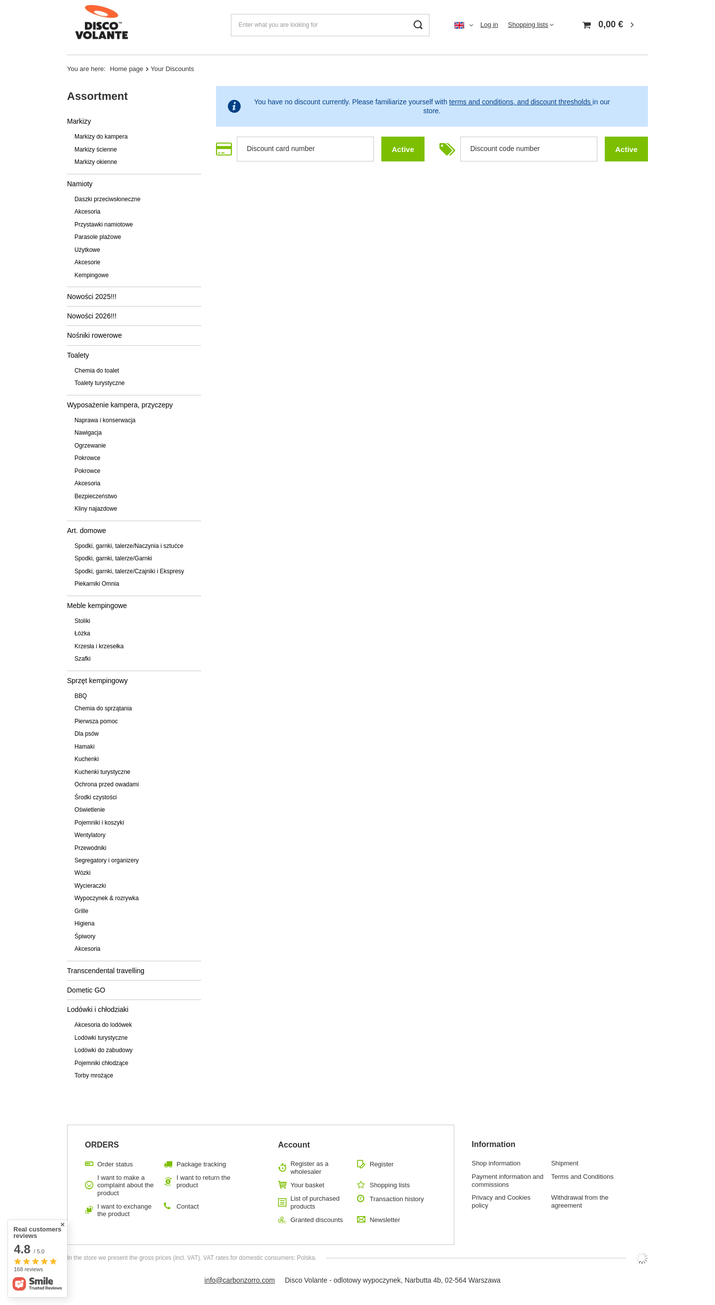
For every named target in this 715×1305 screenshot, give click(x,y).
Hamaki (84, 746)
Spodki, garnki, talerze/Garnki (113, 558)
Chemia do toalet (96, 370)
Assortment (97, 96)
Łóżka (82, 633)
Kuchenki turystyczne (102, 771)
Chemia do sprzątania (103, 708)
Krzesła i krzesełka (99, 646)
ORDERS (102, 1145)
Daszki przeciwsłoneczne (107, 199)
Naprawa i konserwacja (105, 420)
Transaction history (396, 1199)
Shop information (496, 1163)
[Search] (418, 25)
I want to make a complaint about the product (125, 1185)
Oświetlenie (89, 809)
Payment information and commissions (508, 1180)
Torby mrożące (93, 1075)
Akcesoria (87, 211)
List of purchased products (315, 1202)
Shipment (564, 1163)
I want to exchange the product (124, 1210)
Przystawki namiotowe (103, 224)
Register (381, 1164)
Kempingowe (91, 275)
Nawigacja (88, 432)
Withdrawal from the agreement (580, 1201)
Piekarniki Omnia (96, 583)
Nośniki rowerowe (94, 335)
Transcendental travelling (105, 971)
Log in (489, 24)
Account (294, 1145)
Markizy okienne (95, 161)
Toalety (78, 355)
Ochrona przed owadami (106, 784)
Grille (81, 911)
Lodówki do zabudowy (103, 1050)
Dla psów (86, 733)
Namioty (79, 184)
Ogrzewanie (90, 445)
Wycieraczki (90, 885)
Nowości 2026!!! (92, 316)
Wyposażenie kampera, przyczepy (120, 405)
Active (403, 149)
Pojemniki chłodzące (101, 1063)
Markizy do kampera (101, 136)
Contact (187, 1206)
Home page (126, 69)
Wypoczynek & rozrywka (106, 898)
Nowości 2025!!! (92, 297)
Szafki (82, 658)
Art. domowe (86, 531)
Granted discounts (316, 1220)
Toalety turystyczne (99, 383)
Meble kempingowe (97, 606)
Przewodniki (90, 847)
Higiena (84, 923)
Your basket (307, 1185)
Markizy (79, 121)
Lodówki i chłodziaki (98, 1009)
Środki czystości (95, 797)
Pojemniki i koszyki (99, 822)
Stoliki (82, 620)
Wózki (82, 872)
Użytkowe (87, 249)
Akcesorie (87, 262)
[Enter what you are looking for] (330, 25)
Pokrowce (87, 458)
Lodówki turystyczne (101, 1037)
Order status (115, 1164)
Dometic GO (86, 990)
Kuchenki (86, 759)
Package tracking (201, 1164)
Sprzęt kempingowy (97, 681)
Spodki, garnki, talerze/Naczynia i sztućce (128, 545)
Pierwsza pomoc (96, 721)
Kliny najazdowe (95, 508)
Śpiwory (84, 936)
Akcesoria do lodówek (103, 1024)
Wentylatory (90, 835)
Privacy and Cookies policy (501, 1201)
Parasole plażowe (97, 236)
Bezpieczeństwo (95, 496)
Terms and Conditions (582, 1176)
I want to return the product (203, 1181)
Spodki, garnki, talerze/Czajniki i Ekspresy (129, 571)
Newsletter (384, 1220)
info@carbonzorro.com (240, 1280)
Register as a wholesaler (309, 1167)
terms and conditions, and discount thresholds (521, 102)
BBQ (80, 695)
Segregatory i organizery (106, 860)
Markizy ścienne (95, 149)
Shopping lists (528, 24)
